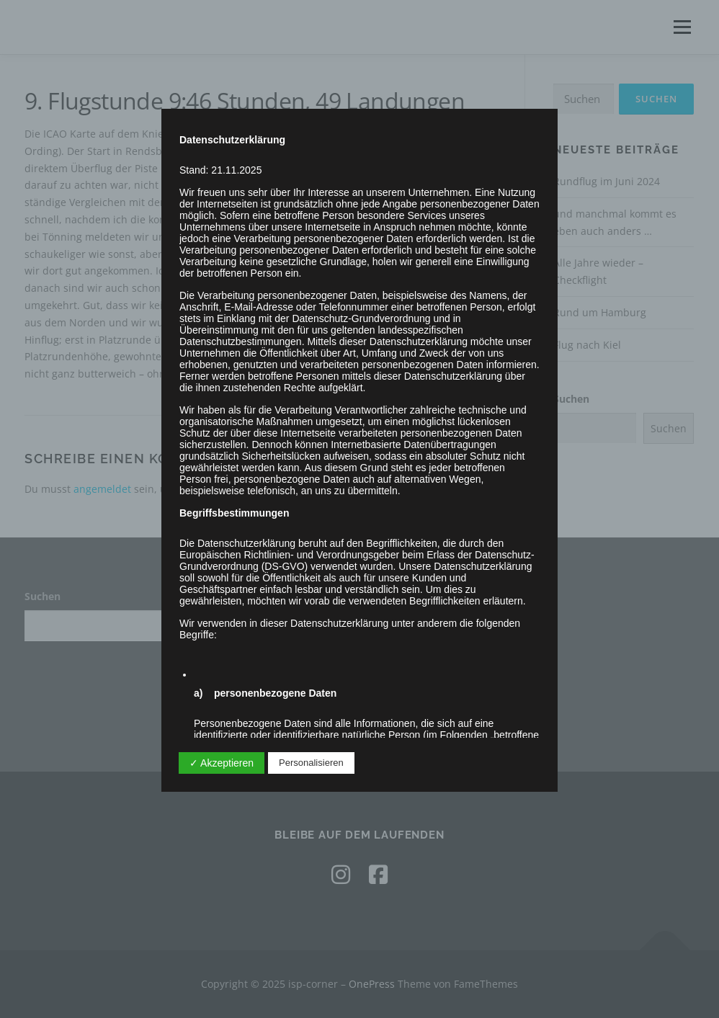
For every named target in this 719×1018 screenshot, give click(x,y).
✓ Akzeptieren (221, 763)
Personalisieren (311, 762)
